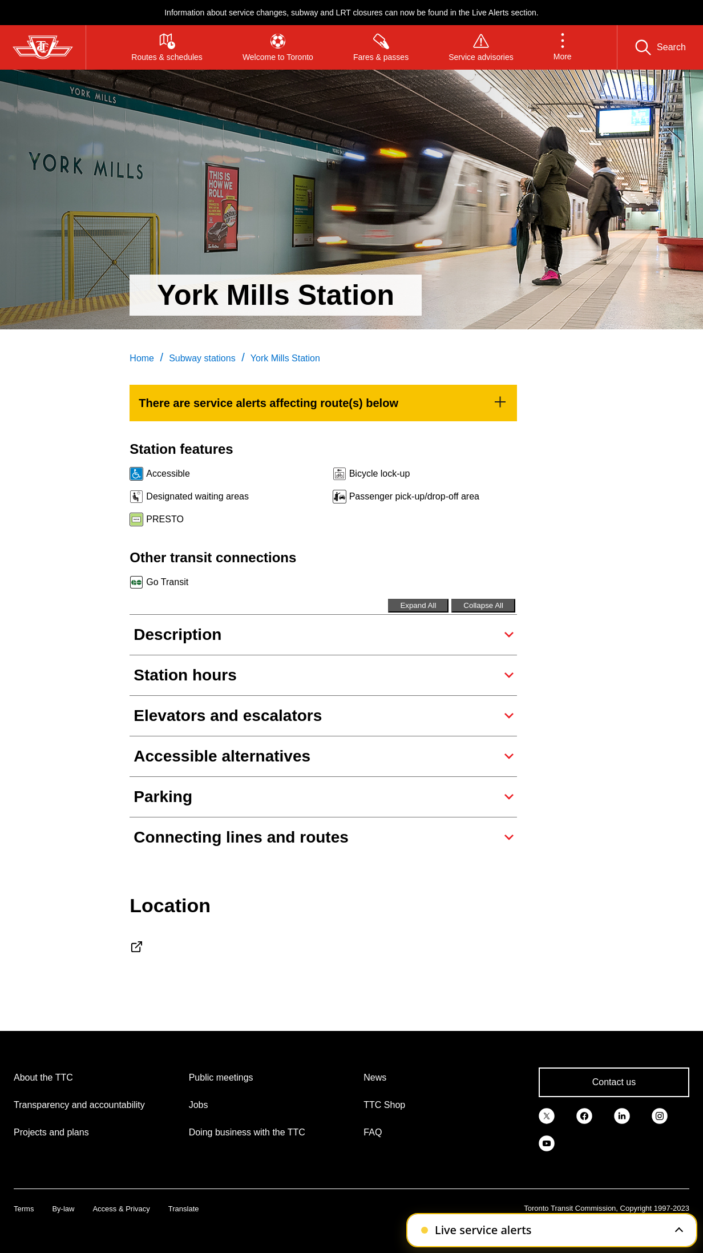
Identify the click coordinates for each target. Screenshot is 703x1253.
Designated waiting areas (197, 496)
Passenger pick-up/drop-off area (414, 496)
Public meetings (221, 1077)
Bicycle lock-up (379, 473)
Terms (24, 1208)
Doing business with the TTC (247, 1132)
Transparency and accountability (79, 1105)
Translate (183, 1208)
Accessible (167, 473)
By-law (63, 1208)
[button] (563, 47)
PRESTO (165, 519)
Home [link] (142, 358)
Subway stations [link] (202, 358)
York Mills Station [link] (285, 358)
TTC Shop (384, 1105)
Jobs (198, 1105)
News (374, 1077)
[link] (323, 403)
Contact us (614, 1082)
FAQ (372, 1132)
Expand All (418, 605)
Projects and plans (51, 1132)
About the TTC (43, 1077)
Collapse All (483, 605)
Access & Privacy (121, 1208)
